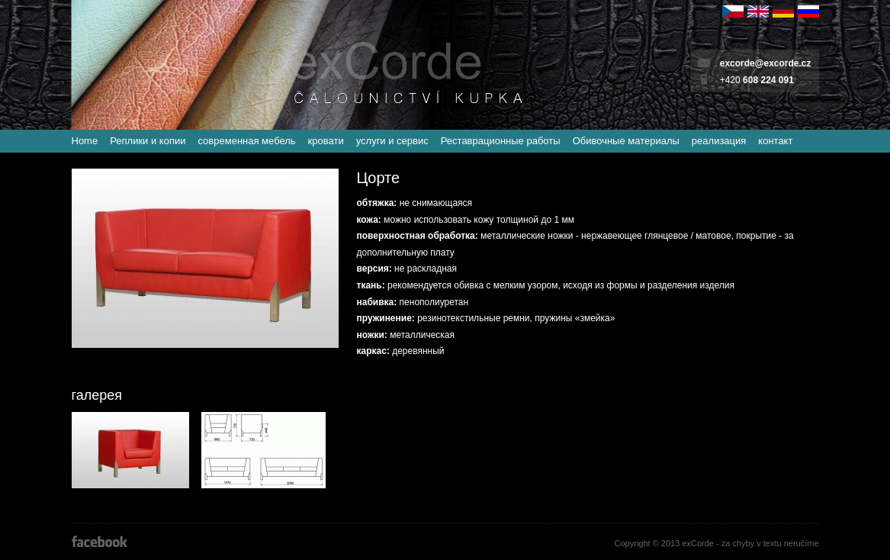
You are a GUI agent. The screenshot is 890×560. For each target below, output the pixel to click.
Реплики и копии (147, 140)
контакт (775, 140)
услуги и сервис (392, 140)
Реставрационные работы (501, 140)
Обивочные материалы (626, 140)
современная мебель (246, 140)
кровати (326, 140)
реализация (719, 140)
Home (85, 140)
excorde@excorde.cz (765, 63)
